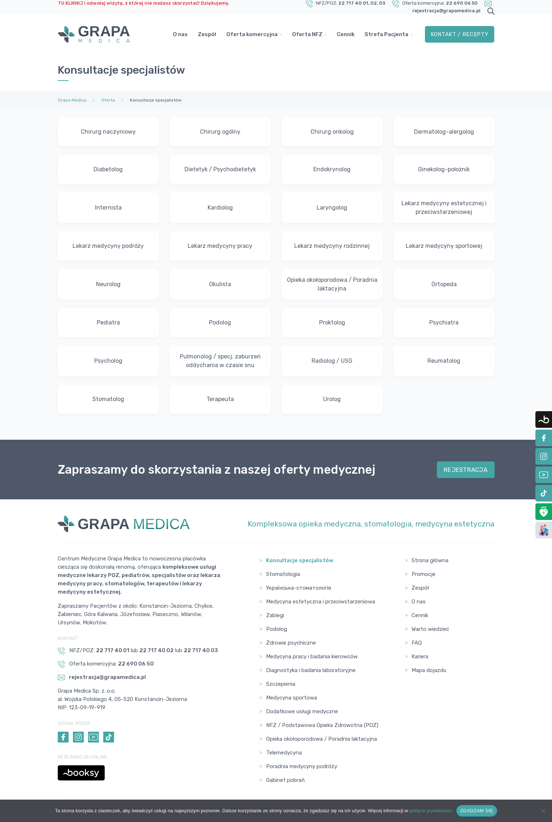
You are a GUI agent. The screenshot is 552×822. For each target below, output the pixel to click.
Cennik (346, 34)
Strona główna (430, 560)
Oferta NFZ (307, 34)
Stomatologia (283, 574)
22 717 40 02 (156, 650)
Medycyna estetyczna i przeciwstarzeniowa (320, 601)
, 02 (372, 3)
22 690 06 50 (462, 3)
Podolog (276, 629)
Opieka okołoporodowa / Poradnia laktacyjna (321, 739)
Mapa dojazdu (429, 670)
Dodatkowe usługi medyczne (302, 711)
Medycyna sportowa (291, 697)
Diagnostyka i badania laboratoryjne (311, 670)
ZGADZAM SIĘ (476, 810)
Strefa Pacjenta (386, 34)
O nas (180, 34)
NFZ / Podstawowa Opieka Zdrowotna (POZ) (322, 725)
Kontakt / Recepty (459, 34)
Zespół (207, 34)
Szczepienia (280, 684)
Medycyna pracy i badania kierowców (312, 656)
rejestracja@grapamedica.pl (446, 10)
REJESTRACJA (465, 469)
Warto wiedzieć (430, 629)
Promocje (423, 574)
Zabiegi (275, 615)
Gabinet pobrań (285, 780)
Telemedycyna (284, 752)
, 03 (381, 3)
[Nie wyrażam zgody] (543, 810)
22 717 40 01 (353, 3)
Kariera (420, 656)
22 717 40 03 (201, 650)
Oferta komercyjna (252, 34)
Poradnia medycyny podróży (301, 766)
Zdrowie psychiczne (291, 643)
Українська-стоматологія (298, 588)
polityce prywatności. (431, 810)
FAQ (417, 643)
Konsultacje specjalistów (299, 560)
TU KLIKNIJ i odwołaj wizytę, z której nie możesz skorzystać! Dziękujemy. (143, 3)
